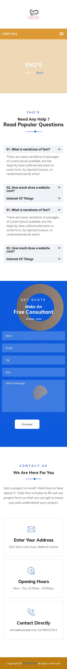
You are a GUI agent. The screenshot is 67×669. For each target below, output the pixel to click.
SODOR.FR (30, 663)
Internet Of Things (19, 198)
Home (27, 73)
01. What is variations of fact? (28, 149)
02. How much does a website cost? (28, 189)
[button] (33, 149)
